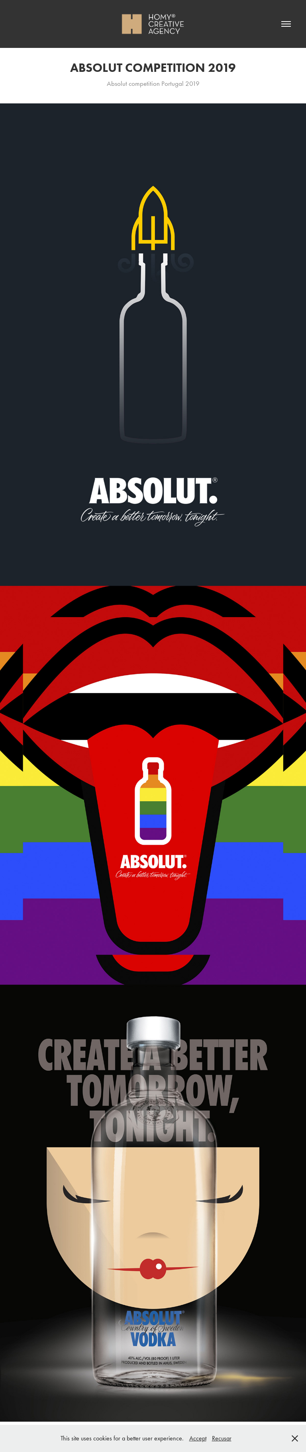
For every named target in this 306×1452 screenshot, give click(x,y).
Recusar (221, 1438)
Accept (197, 1438)
